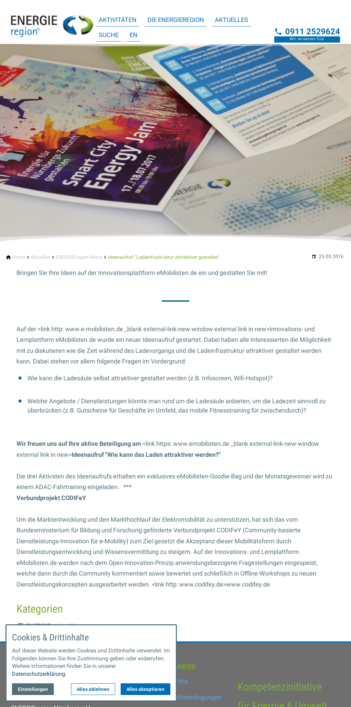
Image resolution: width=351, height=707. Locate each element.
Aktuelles (231, 19)
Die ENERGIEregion (175, 19)
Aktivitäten (117, 19)
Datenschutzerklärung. (39, 674)
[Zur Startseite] (52, 22)
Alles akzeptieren (145, 689)
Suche (109, 34)
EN (133, 34)
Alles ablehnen (93, 689)
